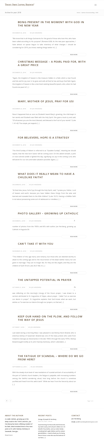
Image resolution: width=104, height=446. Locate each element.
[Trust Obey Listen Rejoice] (20, 8)
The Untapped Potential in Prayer (44, 280)
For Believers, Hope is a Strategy (43, 137)
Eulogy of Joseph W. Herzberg (47, 419)
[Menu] (95, 5)
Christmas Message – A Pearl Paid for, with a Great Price (52, 63)
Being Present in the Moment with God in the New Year (51, 23)
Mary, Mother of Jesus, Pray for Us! (46, 101)
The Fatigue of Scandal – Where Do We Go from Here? (50, 357)
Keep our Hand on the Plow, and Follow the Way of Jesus (50, 318)
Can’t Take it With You (35, 243)
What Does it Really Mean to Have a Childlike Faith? (46, 175)
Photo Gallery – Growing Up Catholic (48, 213)
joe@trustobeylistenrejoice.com (87, 422)
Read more (73, 54)
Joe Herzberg (37, 33)
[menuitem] (95, 5)
